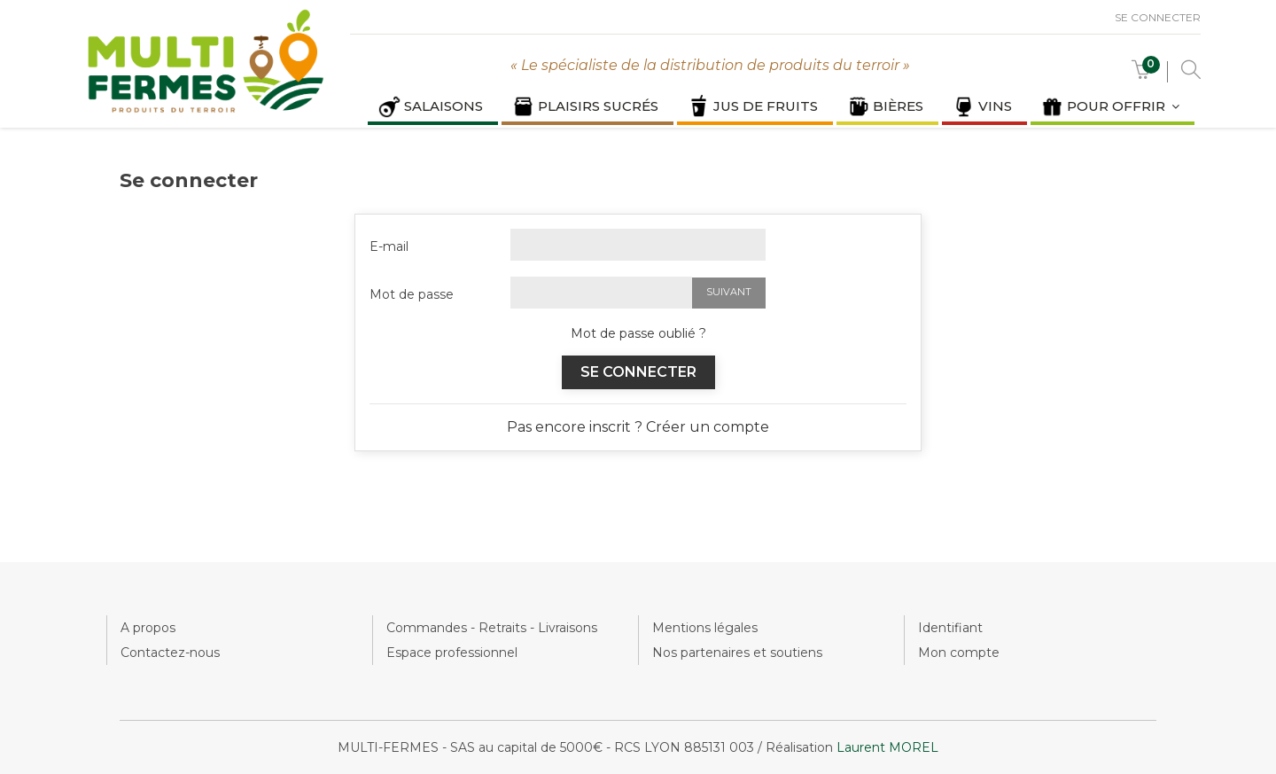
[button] (1141, 74)
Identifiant (950, 628)
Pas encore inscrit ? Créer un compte (638, 426)
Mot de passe (412, 294)
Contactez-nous (170, 653)
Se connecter (1158, 17)
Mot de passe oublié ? (638, 333)
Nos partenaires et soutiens (737, 653)
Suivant (728, 291)
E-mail (389, 246)
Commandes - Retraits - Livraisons (491, 628)
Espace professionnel (451, 653)
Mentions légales (705, 628)
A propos (148, 628)
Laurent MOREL (887, 747)
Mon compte (959, 653)
